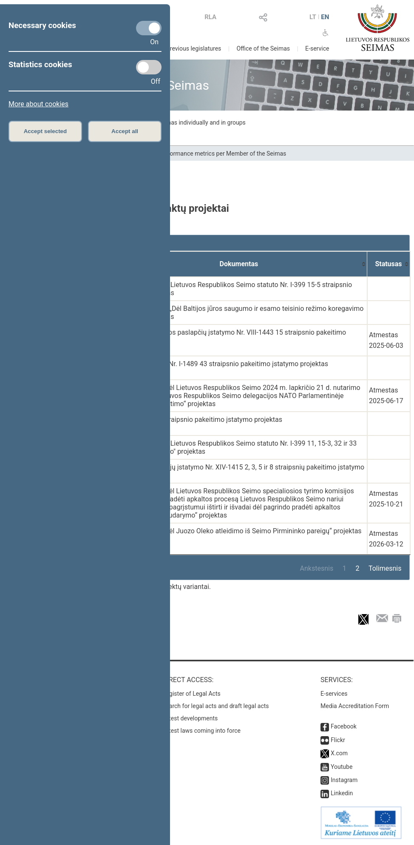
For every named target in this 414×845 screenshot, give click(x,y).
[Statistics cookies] (149, 67)
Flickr (338, 740)
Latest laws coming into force (201, 730)
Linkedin (342, 793)
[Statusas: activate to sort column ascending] (388, 264)
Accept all (124, 131)
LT (312, 17)
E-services (334, 693)
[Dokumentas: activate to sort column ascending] (239, 264)
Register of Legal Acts (191, 693)
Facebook (344, 726)
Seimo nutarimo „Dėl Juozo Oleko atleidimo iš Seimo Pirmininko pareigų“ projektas (237, 531)
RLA (210, 17)
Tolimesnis (385, 568)
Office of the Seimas (263, 48)
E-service (317, 48)
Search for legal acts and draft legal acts (215, 706)
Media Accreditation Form (354, 706)
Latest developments (190, 718)
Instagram (344, 780)
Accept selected (45, 131)
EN (325, 17)
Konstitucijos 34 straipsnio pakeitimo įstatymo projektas (197, 419)
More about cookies (38, 104)
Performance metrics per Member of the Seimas (222, 153)
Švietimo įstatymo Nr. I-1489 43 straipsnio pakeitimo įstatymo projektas (220, 364)
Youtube (341, 766)
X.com (339, 753)
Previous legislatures (193, 48)
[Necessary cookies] (149, 28)
